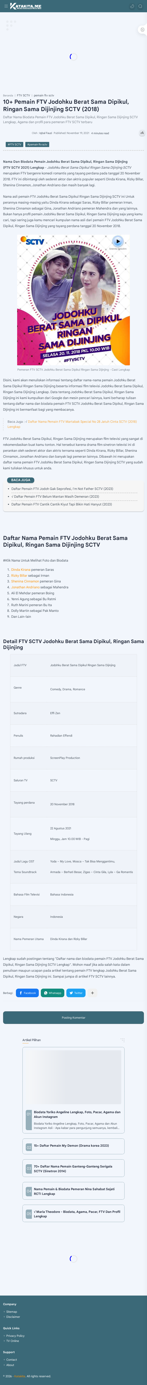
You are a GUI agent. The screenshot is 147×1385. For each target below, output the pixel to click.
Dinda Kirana (20, 570)
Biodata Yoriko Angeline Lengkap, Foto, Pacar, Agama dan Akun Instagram (77, 1114)
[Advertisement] (73, 56)
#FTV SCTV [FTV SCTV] (14, 144)
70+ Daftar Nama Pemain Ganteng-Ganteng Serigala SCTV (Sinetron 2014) (73, 1168)
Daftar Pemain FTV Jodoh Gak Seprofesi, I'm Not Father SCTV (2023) (62, 489)
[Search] (140, 6)
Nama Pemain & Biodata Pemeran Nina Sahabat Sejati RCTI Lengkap (74, 1191)
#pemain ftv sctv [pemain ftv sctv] (37, 144)
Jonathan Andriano (25, 587)
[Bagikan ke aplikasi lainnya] (92, 993)
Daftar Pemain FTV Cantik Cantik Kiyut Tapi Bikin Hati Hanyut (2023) (61, 504)
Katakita (19, 1376)
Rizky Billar (19, 576)
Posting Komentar (73, 1017)
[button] (132, 6)
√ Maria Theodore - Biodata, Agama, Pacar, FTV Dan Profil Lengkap (77, 1214)
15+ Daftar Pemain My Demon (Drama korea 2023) (71, 1145)
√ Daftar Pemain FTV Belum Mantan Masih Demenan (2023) (55, 497)
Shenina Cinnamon (25, 581)
